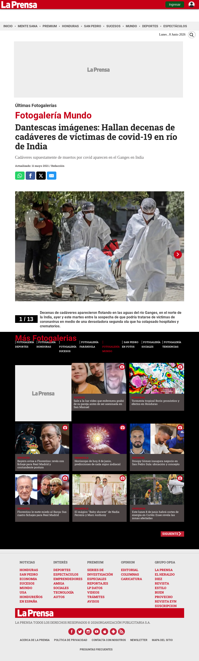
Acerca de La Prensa (35, 640)
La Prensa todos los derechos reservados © (56, 622)
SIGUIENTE (170, 534)
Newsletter (138, 640)
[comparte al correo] (51, 176)
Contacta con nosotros (109, 640)
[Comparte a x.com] (41, 176)
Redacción (57, 165)
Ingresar (175, 4)
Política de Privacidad (70, 640)
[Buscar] (192, 34)
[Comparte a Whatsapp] (20, 176)
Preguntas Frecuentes (96, 649)
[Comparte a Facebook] (30, 176)
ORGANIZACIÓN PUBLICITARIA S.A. (124, 622)
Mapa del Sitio (162, 640)
